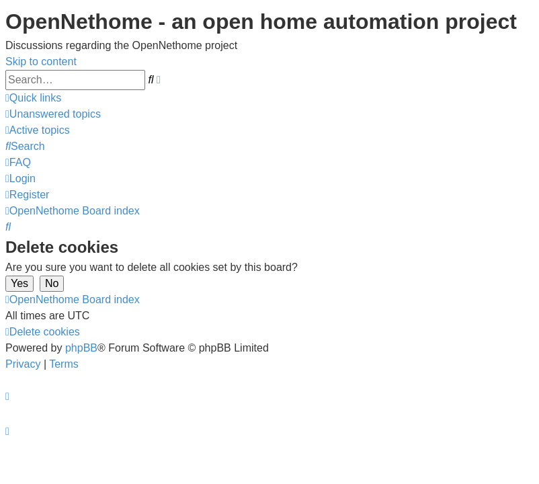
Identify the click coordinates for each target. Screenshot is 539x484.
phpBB (81, 348)
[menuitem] (53, 114)
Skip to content (41, 61)
